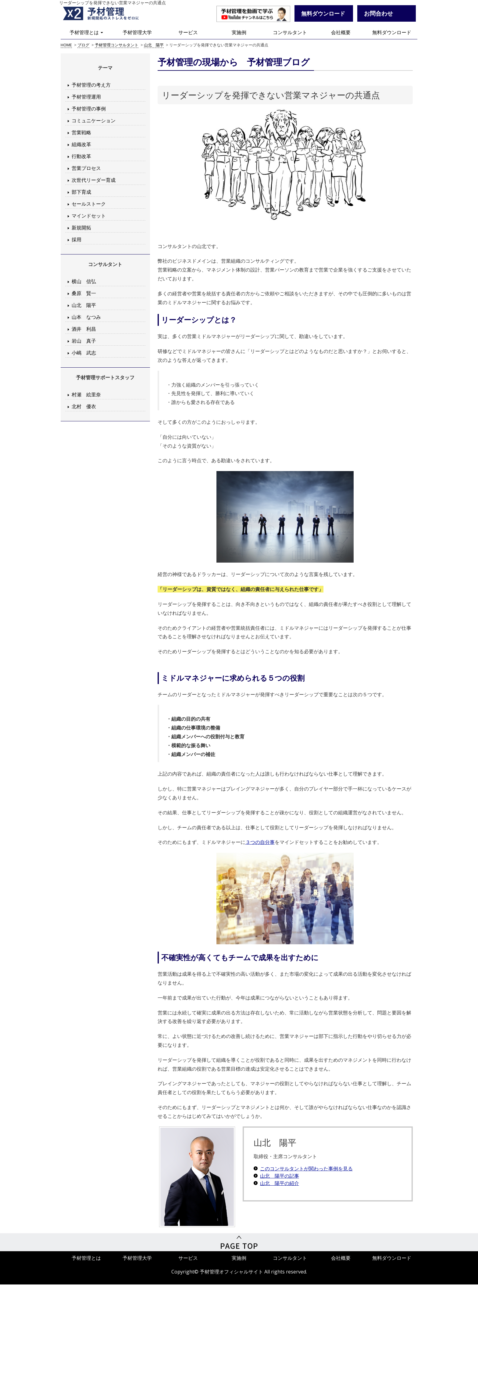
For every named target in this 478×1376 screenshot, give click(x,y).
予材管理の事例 (89, 108)
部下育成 (81, 192)
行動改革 (81, 156)
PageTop (239, 1242)
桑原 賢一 (84, 293)
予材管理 (108, 13)
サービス (188, 32)
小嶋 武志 (84, 352)
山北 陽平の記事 (279, 1175)
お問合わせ (378, 13)
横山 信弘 (84, 281)
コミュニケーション (94, 120)
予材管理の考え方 (91, 84)
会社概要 (341, 32)
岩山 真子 (84, 340)
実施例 (239, 32)
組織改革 (81, 144)
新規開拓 (81, 227)
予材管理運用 (86, 96)
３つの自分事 (260, 842)
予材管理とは (86, 32)
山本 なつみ (86, 317)
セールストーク (89, 203)
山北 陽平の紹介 (279, 1183)
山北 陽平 (84, 305)
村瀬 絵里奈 (86, 394)
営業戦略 (81, 132)
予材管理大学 (137, 32)
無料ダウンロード (391, 32)
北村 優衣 (84, 406)
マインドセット (89, 215)
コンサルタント (290, 32)
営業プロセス (86, 168)
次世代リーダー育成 (94, 180)
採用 (76, 239)
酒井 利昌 (84, 329)
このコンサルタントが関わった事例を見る (306, 1168)
